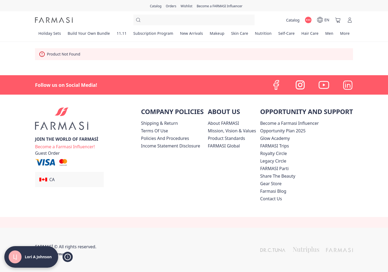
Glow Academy (275, 138)
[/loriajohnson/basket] (338, 20)
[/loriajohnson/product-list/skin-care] (239, 35)
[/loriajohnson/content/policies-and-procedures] (165, 138)
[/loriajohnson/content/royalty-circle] (273, 153)
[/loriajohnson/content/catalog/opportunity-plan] (283, 130)
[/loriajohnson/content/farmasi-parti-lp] (274, 168)
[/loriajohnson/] (54, 20)
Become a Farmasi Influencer (289, 123)
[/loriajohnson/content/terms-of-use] (154, 130)
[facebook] (276, 85)
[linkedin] (347, 85)
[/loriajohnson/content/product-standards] (226, 138)
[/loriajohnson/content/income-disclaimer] (170, 146)
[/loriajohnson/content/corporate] (224, 146)
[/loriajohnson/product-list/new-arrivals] (191, 35)
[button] (69, 179)
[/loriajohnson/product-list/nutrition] (263, 35)
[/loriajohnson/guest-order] (47, 153)
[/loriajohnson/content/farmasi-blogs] (273, 191)
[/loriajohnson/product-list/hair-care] (310, 35)
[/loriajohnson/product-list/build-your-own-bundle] (88, 35)
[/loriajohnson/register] (171, 5)
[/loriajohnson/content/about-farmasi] (223, 123)
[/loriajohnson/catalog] (156, 5)
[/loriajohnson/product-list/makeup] (217, 35)
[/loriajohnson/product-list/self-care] (286, 35)
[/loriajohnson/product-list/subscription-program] (153, 35)
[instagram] (300, 85)
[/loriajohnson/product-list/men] (329, 35)
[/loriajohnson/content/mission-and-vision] (232, 130)
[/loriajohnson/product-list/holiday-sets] (49, 35)
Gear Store (270, 183)
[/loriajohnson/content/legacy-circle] (273, 161)
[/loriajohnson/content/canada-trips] (274, 146)
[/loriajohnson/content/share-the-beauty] (277, 176)
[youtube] (323, 85)
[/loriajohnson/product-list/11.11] (121, 35)
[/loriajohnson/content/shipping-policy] (159, 123)
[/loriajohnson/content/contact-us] (271, 198)
